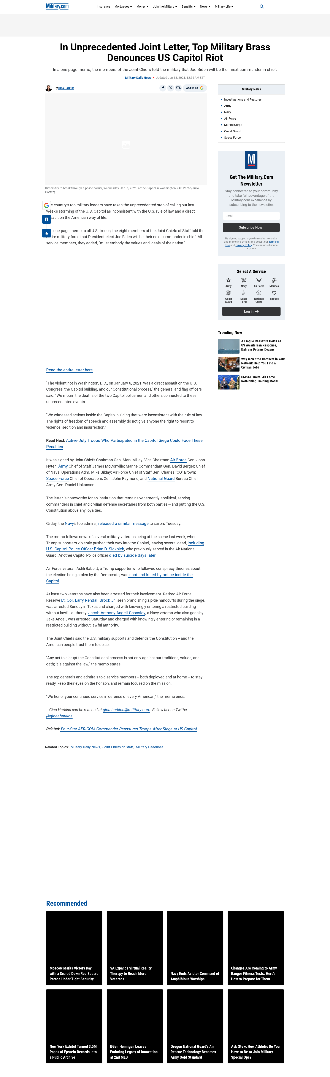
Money (142, 6)
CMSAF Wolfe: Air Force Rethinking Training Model (259, 379)
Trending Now (230, 332)
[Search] (259, 6)
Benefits (189, 6)
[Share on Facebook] (162, 88)
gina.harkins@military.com (124, 704)
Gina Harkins (66, 88)
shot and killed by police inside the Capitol (157, 575)
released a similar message (120, 524)
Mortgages (123, 6)
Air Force (176, 460)
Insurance (103, 6)
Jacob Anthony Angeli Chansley (100, 607)
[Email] (178, 88)
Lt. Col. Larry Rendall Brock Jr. (70, 594)
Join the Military (165, 6)
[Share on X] (170, 88)
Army (62, 466)
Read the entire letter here (67, 370)
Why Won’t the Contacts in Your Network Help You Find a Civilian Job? (263, 363)
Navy (68, 524)
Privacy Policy (244, 245)
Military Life (224, 6)
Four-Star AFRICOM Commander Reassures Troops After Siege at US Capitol (123, 723)
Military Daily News (138, 77)
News (205, 6)
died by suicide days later (117, 555)
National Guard (146, 479)
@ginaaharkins (58, 710)
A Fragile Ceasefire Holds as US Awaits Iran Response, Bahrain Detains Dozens (261, 345)
